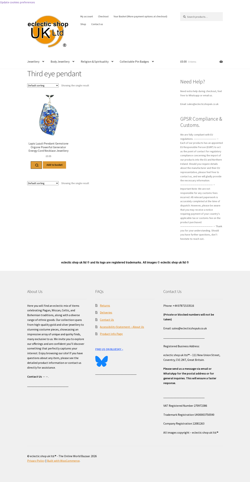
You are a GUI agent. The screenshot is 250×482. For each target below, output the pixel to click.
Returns (105, 305)
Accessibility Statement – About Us (122, 327)
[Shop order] (43, 85)
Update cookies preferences (17, 2)
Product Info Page (111, 334)
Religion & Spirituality (95, 61)
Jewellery (33, 61)
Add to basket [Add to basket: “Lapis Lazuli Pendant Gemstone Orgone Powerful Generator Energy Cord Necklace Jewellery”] (55, 164)
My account (86, 16)
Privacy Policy (36, 460)
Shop (83, 24)
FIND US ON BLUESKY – (109, 349)
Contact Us (107, 319)
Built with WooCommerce (63, 460)
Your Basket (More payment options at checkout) (140, 16)
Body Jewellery (60, 61)
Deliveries (106, 312)
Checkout (103, 16)
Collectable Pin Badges (134, 61)
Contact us (97, 24)
